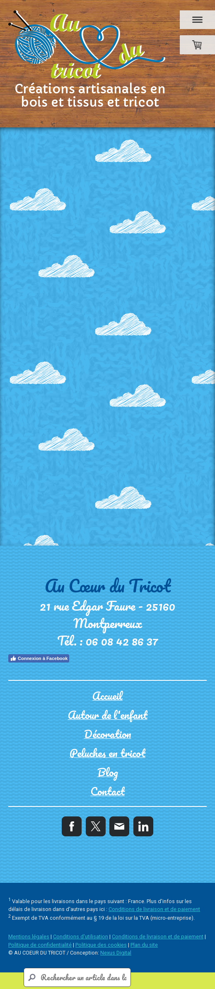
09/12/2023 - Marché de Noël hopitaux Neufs (112, 460)
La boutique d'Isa (60, 302)
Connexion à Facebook (39, 658)
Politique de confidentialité (40, 945)
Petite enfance (56, 332)
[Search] (77, 977)
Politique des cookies (101, 945)
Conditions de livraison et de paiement (154, 909)
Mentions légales (28, 936)
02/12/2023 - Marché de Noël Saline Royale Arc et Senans (116, 482)
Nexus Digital (115, 953)
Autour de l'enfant (63, 317)
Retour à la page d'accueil (38, 252)
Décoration (49, 347)
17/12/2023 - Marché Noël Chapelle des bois (109, 445)
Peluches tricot (56, 362)
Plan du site (144, 945)
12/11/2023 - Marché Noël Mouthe (90, 504)
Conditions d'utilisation (80, 936)
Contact (43, 377)
